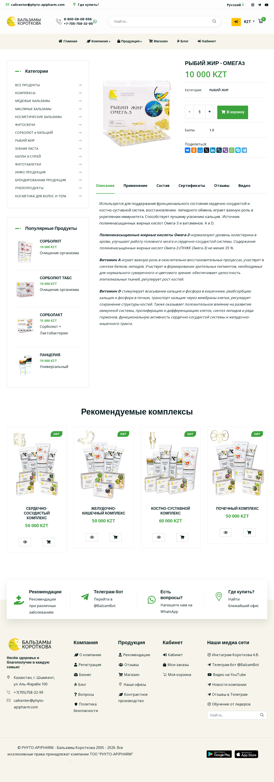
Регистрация (87, 664)
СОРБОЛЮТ (50, 241)
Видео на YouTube (226, 674)
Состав (163, 185)
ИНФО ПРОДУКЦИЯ (48, 172)
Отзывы (222, 185)
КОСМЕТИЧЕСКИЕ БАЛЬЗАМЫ (48, 117)
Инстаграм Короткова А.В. (233, 655)
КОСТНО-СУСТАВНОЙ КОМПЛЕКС (170, 511)
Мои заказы (176, 664)
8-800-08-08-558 (78, 19)
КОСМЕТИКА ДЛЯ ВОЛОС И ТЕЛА (48, 196)
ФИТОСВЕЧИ (48, 124)
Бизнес (82, 674)
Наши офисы (132, 684)
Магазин (158, 41)
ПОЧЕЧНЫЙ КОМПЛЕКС (237, 509)
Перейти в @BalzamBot (110, 598)
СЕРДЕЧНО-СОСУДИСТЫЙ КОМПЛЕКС (37, 514)
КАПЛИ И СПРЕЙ (48, 156)
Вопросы (84, 694)
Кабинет (206, 41)
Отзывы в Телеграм (227, 694)
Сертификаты (192, 185)
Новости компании (226, 684)
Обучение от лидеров (229, 704)
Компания (97, 41)
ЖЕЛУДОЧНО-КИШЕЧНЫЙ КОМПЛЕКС (103, 511)
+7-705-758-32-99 (78, 23)
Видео (245, 185)
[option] (137, 111)
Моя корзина (177, 674)
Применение (135, 185)
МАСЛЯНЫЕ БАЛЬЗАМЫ (48, 109)
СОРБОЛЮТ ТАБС (56, 278)
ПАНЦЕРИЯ (50, 355)
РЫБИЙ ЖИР (219, 90)
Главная (67, 41)
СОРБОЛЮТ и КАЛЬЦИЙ (48, 132)
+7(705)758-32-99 (28, 692)
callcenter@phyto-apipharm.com (35, 4)
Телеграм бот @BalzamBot (233, 664)
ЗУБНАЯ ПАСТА (48, 148)
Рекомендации (134, 655)
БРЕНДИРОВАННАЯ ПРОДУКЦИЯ (48, 180)
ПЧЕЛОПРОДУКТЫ (48, 188)
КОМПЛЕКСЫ (48, 93)
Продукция (128, 41)
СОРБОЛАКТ (51, 315)
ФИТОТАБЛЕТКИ (48, 164)
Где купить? (85, 4)
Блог (183, 41)
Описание (105, 185)
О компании (87, 655)
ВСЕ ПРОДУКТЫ (48, 85)
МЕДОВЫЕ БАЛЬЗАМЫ (48, 101)
